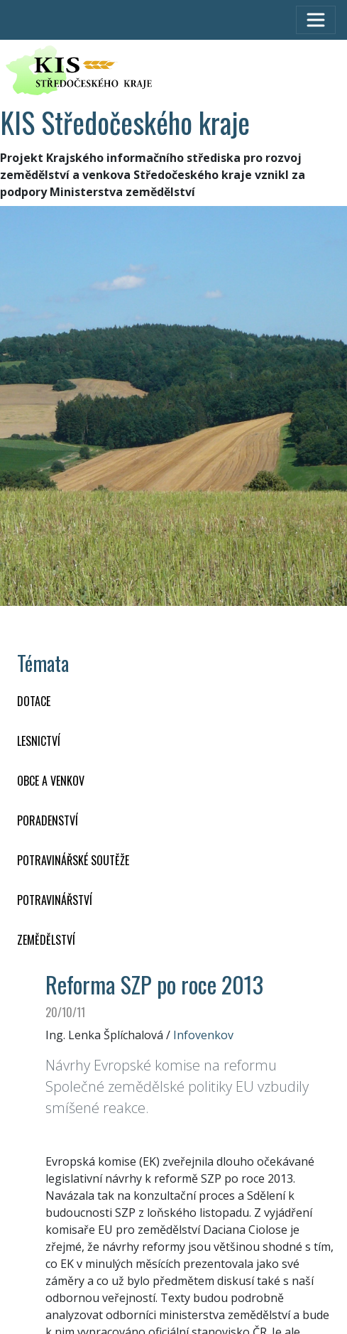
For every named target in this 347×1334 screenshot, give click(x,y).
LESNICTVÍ (38, 740)
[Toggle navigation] (316, 20)
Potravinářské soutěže (73, 860)
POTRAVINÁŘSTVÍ (54, 900)
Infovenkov (203, 1035)
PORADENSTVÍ (47, 820)
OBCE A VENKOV (50, 780)
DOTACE (33, 701)
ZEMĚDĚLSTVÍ (46, 939)
